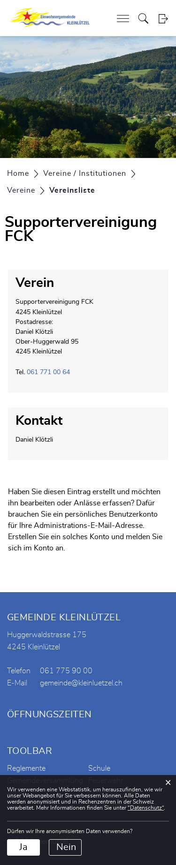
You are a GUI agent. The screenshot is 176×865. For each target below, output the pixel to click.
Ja (23, 847)
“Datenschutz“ (146, 808)
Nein (66, 847)
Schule (99, 768)
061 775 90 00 (66, 671)
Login (163, 18)
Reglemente (26, 768)
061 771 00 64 (48, 372)
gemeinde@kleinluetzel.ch (81, 683)
